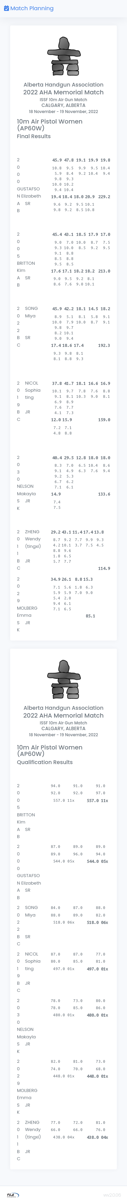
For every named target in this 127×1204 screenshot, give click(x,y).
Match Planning (29, 8)
